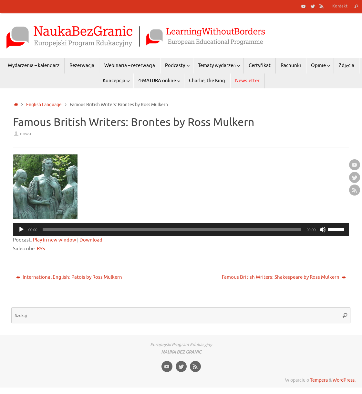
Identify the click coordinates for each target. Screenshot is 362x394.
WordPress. (344, 380)
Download (90, 240)
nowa (25, 134)
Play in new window (54, 240)
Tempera (319, 380)
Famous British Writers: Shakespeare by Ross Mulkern (284, 277)
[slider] (172, 229)
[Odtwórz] (21, 229)
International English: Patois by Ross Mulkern (69, 277)
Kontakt (339, 6)
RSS (41, 249)
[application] (181, 229)
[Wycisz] (322, 229)
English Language (44, 104)
